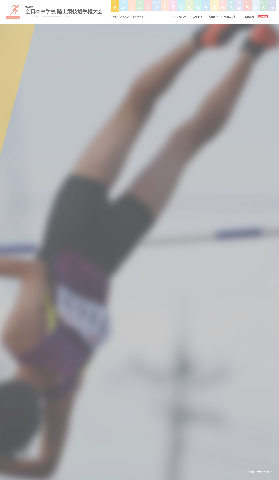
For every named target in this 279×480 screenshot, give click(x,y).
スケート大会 (182, 437)
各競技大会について (133, 408)
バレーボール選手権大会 (160, 423)
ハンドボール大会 (131, 437)
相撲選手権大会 (183, 423)
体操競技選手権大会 (133, 446)
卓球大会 (152, 432)
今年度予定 (89, 418)
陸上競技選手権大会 (133, 418)
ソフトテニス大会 (157, 428)
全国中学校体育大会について (99, 408)
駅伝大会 (180, 428)
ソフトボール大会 (157, 442)
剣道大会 (180, 418)
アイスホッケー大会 (185, 442)
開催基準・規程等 (92, 423)
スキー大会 (181, 432)
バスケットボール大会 (134, 428)
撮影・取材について (93, 432)
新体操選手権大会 (157, 418)
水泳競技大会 (129, 423)
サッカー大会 (129, 432)
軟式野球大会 (129, 442)
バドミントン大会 (157, 437)
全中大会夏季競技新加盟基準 (98, 428)
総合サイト (128, 17)
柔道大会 (152, 446)
